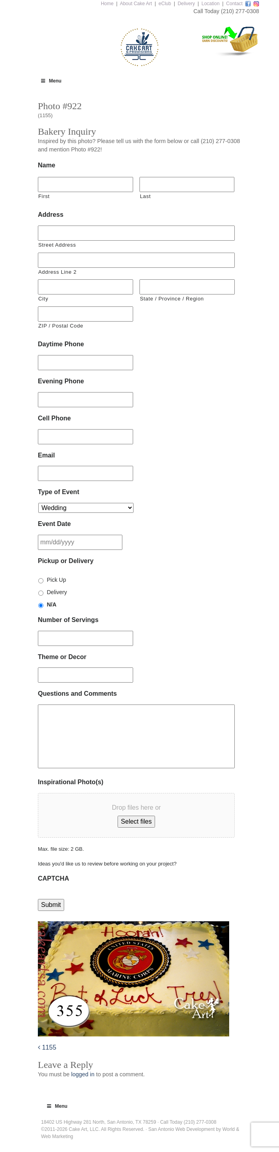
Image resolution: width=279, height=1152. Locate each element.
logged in (82, 1074)
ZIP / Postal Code (60, 326)
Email (46, 455)
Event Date (54, 523)
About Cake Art (136, 3)
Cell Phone (54, 418)
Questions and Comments (77, 693)
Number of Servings (68, 619)
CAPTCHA (53, 878)
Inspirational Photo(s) (70, 782)
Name (46, 165)
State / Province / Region (172, 299)
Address (50, 214)
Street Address (57, 245)
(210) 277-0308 (240, 11)
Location (210, 3)
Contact (234, 3)
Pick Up (56, 580)
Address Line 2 (57, 272)
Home (107, 3)
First (44, 196)
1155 (47, 1047)
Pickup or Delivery (66, 560)
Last (145, 196)
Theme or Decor (62, 657)
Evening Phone (61, 381)
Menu (50, 81)
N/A (51, 604)
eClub (165, 3)
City (43, 299)
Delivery (186, 3)
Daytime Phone (61, 344)
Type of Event (58, 492)
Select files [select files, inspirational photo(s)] (136, 821)
